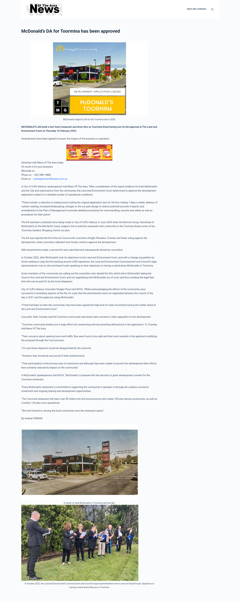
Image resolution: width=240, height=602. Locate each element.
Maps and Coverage (196, 9)
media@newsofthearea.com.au (50, 178)
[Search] (212, 9)
